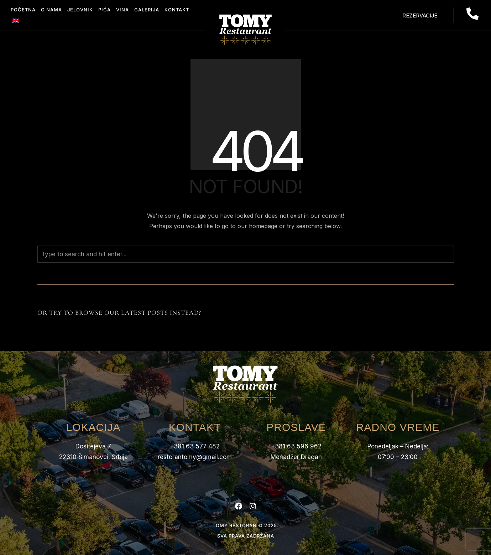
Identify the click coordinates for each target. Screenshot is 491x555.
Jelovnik (80, 9)
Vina (122, 9)
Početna (23, 9)
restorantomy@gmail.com (195, 457)
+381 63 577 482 (195, 446)
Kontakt (176, 9)
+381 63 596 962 (296, 446)
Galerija (146, 9)
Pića (104, 9)
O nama (51, 9)
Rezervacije (419, 15)
